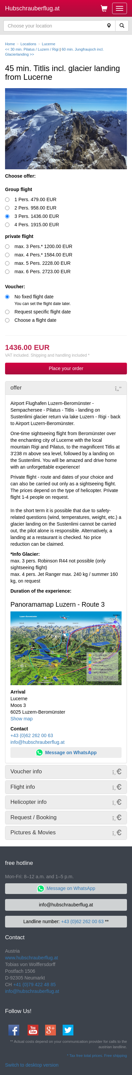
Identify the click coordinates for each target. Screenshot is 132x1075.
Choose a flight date (35, 320)
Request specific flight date (42, 311)
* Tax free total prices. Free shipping (97, 1056)
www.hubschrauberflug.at (31, 957)
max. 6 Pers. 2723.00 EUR (42, 271)
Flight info (22, 787)
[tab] (66, 387)
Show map (21, 718)
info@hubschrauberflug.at (37, 742)
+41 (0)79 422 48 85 (34, 984)
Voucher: (15, 286)
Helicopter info (28, 802)
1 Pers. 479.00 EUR (35, 199)
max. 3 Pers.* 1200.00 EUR (43, 246)
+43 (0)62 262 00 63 (31, 735)
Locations (28, 44)
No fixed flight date (42, 300)
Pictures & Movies (33, 832)
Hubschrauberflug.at (32, 8)
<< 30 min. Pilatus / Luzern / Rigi (32, 49)
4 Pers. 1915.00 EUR (36, 224)
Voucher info (26, 771)
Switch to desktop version (32, 1065)
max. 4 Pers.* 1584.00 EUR (43, 254)
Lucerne (48, 44)
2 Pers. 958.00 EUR (35, 208)
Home (10, 44)
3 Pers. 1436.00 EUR (36, 216)
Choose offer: (20, 176)
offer (16, 387)
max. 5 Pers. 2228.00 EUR (42, 263)
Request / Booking (33, 817)
